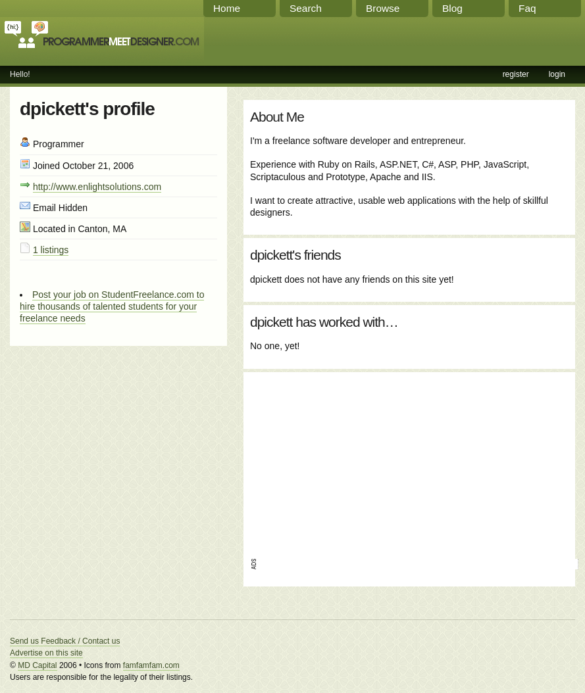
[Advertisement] (350, 461)
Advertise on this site (46, 652)
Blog (452, 8)
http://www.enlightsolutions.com (97, 186)
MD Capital (37, 665)
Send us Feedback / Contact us (65, 641)
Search (306, 8)
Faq (527, 8)
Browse (382, 8)
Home (226, 8)
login (557, 74)
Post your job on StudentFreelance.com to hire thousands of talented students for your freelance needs (112, 306)
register (516, 74)
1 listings (50, 250)
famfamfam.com (151, 665)
